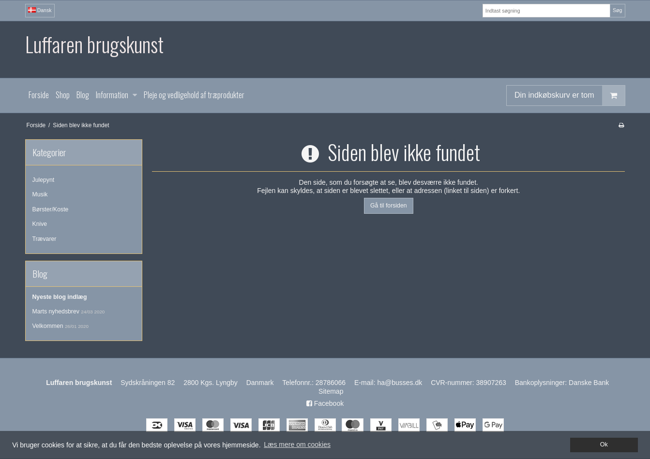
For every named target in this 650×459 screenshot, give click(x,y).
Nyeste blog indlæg (59, 297)
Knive (39, 224)
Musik (40, 194)
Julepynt (43, 180)
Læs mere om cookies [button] (297, 444)
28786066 (331, 382)
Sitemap (330, 391)
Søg (617, 10)
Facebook (325, 403)
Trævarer (44, 239)
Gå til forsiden (388, 205)
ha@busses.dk (399, 382)
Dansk (40, 10)
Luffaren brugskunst (94, 44)
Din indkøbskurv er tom (569, 95)
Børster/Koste (50, 209)
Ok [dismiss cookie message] (604, 444)
